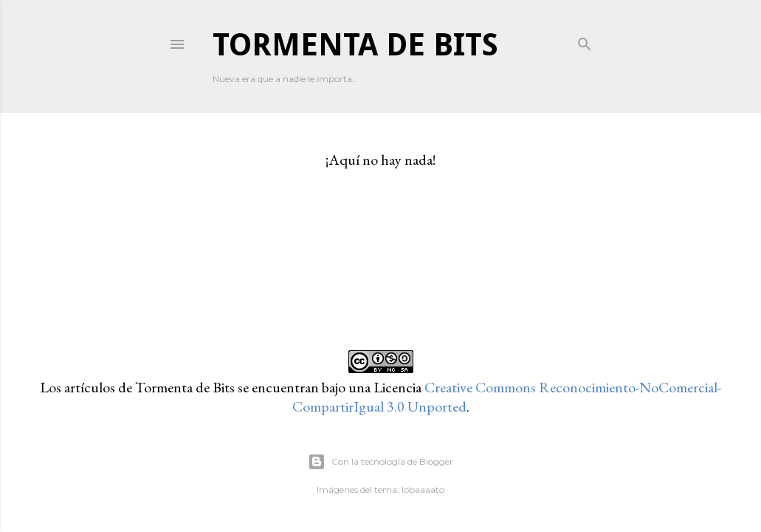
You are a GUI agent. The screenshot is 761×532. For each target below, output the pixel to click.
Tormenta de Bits (355, 45)
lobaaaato (423, 489)
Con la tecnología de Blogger (380, 462)
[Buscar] (584, 41)
